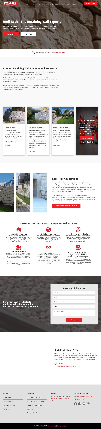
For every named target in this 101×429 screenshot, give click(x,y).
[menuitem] (28, 4)
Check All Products (87, 142)
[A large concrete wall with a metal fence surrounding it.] (7, 192)
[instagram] (79, 404)
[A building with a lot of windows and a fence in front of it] (23, 192)
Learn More (8, 145)
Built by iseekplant (62, 426)
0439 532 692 (81, 399)
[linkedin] (88, 404)
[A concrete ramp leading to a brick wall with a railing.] (40, 192)
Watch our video (59, 53)
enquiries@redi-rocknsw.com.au (86, 396)
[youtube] (83, 404)
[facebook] (75, 404)
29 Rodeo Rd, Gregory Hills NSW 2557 (68, 366)
